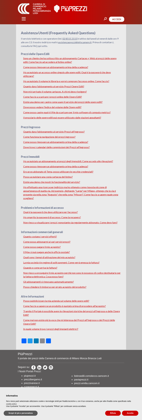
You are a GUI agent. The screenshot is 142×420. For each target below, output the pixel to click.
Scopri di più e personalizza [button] (21, 413)
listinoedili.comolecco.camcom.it (91, 376)
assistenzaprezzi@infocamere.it (75, 42)
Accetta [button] (130, 413)
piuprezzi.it (30, 375)
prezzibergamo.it (33, 379)
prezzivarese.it (32, 383)
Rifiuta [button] (113, 413)
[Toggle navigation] (23, 19)
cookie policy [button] (11, 404)
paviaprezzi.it (81, 379)
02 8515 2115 (69, 38)
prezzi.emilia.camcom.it (87, 383)
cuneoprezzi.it (31, 386)
